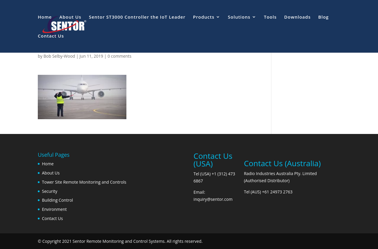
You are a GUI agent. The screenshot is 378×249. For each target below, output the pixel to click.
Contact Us (51, 36)
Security (49, 191)
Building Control (57, 200)
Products (203, 17)
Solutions (239, 17)
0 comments (119, 56)
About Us (70, 17)
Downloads (297, 17)
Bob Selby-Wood (59, 56)
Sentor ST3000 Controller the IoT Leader (137, 17)
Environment (54, 209)
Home (45, 17)
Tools (270, 17)
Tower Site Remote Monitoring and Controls (84, 182)
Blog (323, 17)
